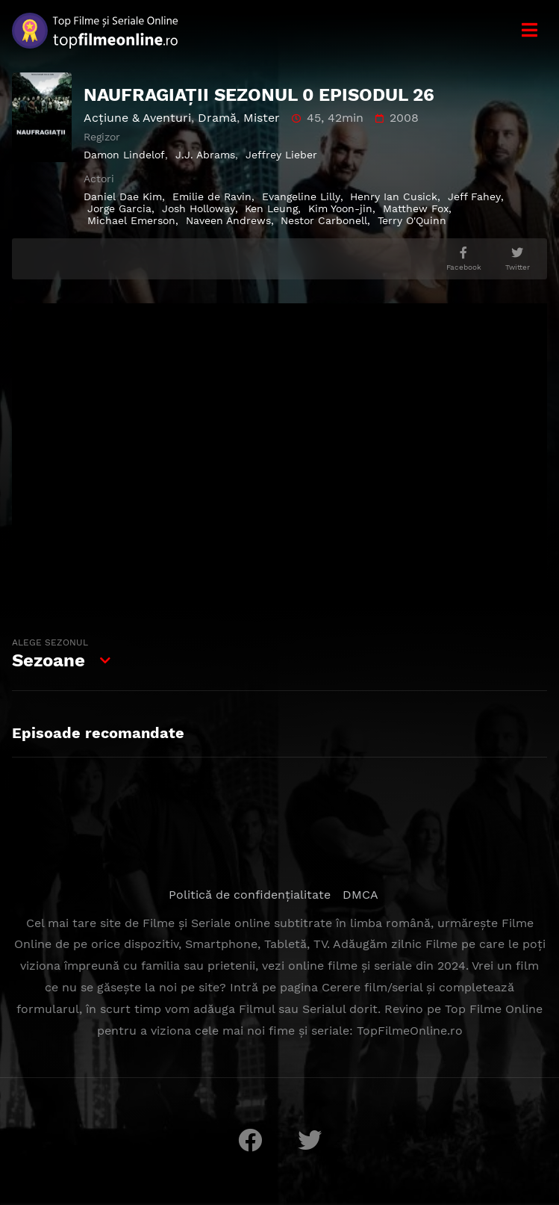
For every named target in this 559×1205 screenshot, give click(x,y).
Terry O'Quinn (412, 220)
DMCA (360, 895)
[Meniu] (529, 30)
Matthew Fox (416, 208)
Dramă (217, 118)
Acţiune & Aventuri (137, 118)
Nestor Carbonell (324, 220)
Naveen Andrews (228, 220)
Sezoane (51, 651)
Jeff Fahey (474, 196)
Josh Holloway (198, 208)
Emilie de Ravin (212, 196)
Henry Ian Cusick (393, 196)
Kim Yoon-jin (340, 208)
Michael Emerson (131, 220)
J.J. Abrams (205, 155)
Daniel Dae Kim (123, 196)
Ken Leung (271, 208)
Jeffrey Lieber (281, 155)
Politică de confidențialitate (250, 895)
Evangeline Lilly (301, 196)
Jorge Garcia (119, 208)
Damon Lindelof (124, 155)
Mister (261, 118)
